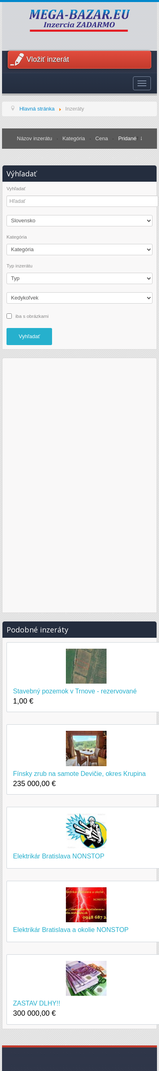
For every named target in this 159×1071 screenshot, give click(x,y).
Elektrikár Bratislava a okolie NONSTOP (71, 929)
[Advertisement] (79, 484)
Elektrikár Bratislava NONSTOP (59, 856)
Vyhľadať (16, 188)
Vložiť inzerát (47, 59)
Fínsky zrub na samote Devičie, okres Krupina (79, 773)
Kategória (74, 138)
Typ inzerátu (20, 265)
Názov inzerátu (35, 138)
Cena (102, 138)
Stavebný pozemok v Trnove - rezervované (75, 691)
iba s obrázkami (32, 315)
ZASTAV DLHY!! (36, 1003)
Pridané (127, 138)
